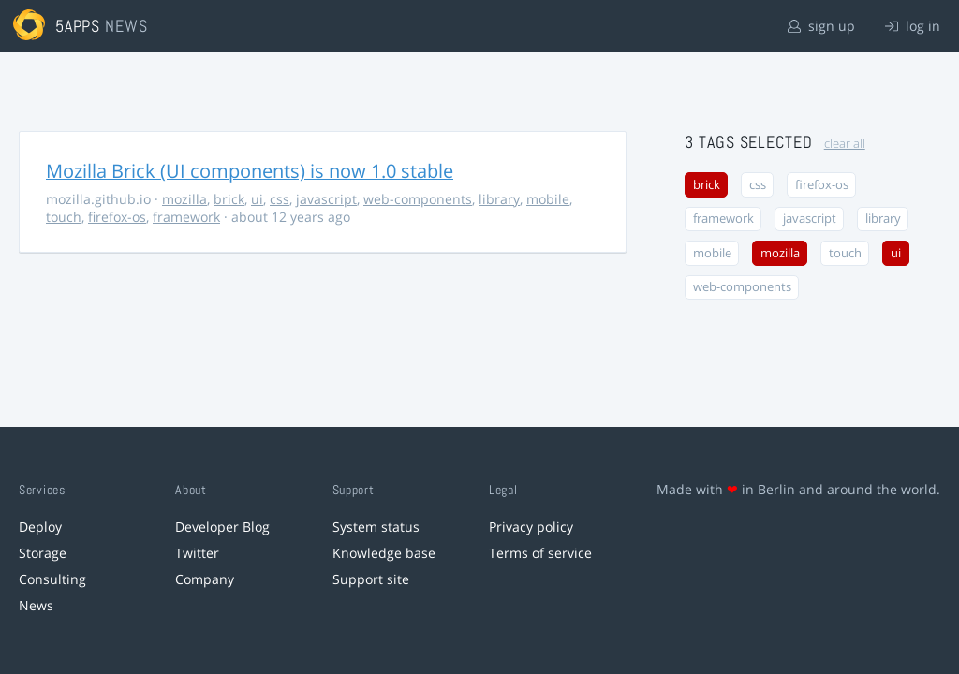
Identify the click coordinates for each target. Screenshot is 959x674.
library (499, 199)
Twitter (197, 553)
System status (376, 526)
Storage (42, 553)
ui (257, 199)
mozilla (184, 199)
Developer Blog (222, 526)
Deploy (40, 526)
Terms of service (540, 553)
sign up (821, 26)
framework (186, 217)
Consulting (52, 579)
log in (912, 26)
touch (63, 217)
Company (204, 579)
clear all (844, 144)
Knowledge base (383, 553)
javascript (326, 199)
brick (229, 199)
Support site (370, 579)
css (279, 199)
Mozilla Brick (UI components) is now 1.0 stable (249, 170)
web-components (417, 199)
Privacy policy (531, 526)
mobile (547, 199)
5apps (78, 26)
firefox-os (117, 217)
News (36, 605)
